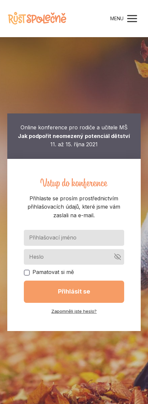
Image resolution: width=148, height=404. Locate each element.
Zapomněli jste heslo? (74, 311)
